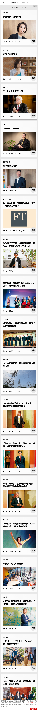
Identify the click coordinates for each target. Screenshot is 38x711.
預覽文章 (23, 7)
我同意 (33, 709)
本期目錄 (15, 7)
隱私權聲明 (30, 703)
